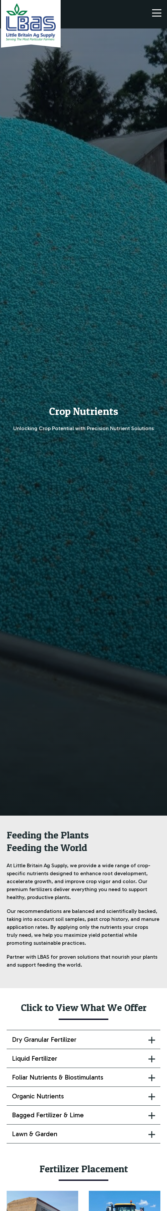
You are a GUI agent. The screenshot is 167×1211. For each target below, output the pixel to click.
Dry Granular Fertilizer (44, 1039)
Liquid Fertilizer (34, 1058)
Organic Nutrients (38, 1096)
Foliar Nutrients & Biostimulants (57, 1077)
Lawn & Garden (34, 1134)
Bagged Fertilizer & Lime (48, 1115)
